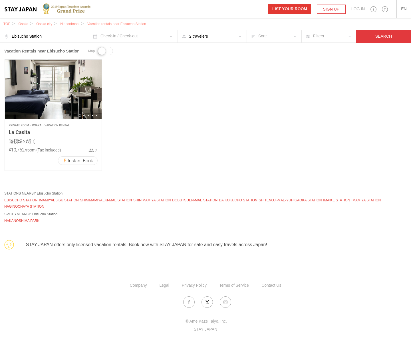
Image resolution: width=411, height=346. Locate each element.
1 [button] (80, 115)
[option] (53, 89)
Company (138, 285)
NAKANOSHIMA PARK (21, 221)
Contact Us (271, 285)
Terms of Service (234, 285)
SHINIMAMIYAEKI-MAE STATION (106, 200)
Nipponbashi (69, 24)
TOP (6, 24)
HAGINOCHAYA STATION (24, 207)
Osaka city (44, 24)
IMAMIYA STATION (366, 200)
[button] (373, 9)
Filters (318, 36)
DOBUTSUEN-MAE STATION (194, 200)
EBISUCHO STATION (20, 200)
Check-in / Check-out (119, 36)
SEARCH (383, 36)
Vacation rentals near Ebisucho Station (116, 24)
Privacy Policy (194, 285)
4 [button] (92, 115)
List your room (289, 9)
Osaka (23, 24)
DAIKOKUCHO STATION (238, 200)
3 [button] (88, 115)
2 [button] (83, 115)
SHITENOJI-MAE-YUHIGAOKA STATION (290, 200)
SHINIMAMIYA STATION (152, 200)
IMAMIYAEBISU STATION (58, 200)
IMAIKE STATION (336, 200)
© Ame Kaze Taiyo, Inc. (206, 321)
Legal (164, 285)
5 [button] (96, 115)
